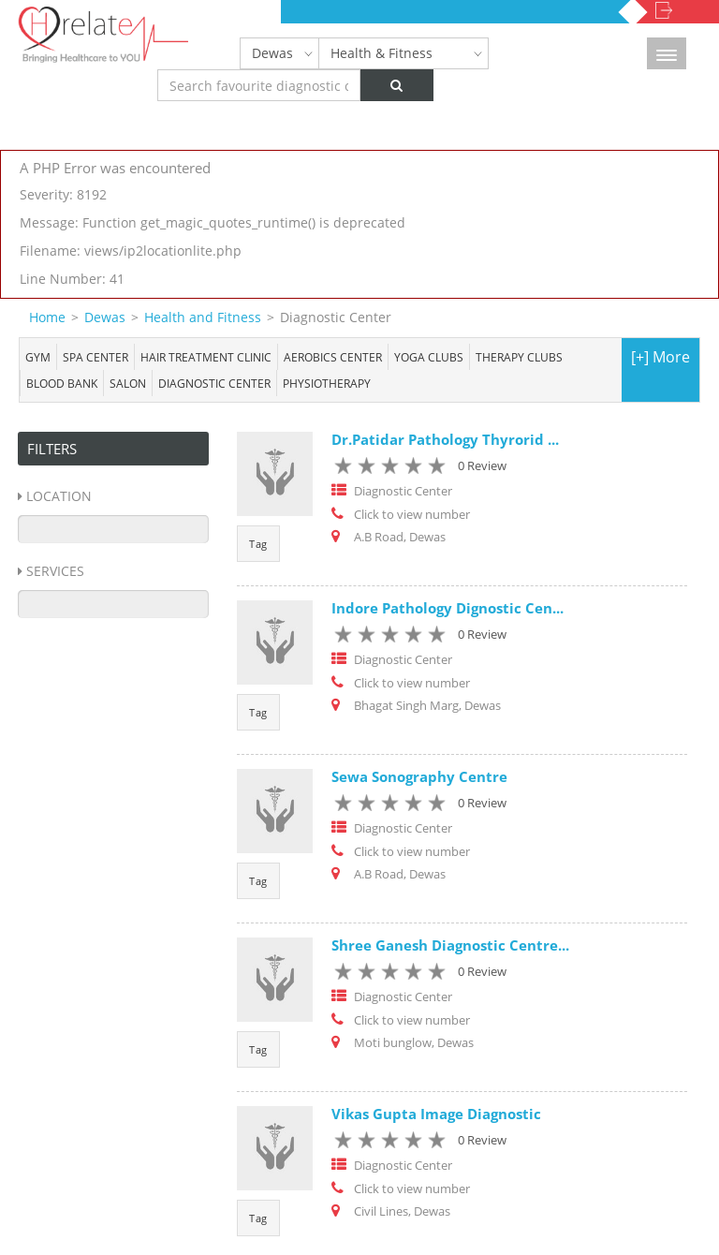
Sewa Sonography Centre (419, 776)
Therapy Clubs (519, 356)
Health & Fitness (381, 53)
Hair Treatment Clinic (205, 356)
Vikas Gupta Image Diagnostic (436, 1113)
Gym (38, 356)
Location (59, 496)
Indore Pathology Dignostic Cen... (447, 607)
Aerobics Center (333, 356)
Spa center (95, 356)
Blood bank (61, 383)
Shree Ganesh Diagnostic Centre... (450, 945)
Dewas (272, 53)
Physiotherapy (327, 383)
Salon (128, 383)
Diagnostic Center (214, 383)
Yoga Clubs (428, 356)
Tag (258, 544)
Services (55, 571)
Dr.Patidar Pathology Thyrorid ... (445, 439)
